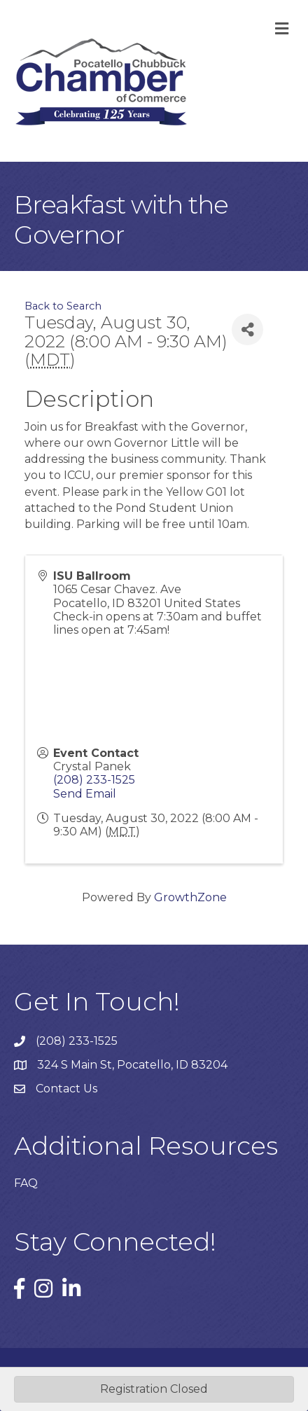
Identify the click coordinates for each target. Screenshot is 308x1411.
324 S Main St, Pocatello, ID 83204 (132, 1064)
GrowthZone (190, 897)
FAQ (26, 1183)
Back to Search (63, 306)
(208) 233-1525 (94, 779)
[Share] (247, 329)
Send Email (84, 793)
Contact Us (66, 1088)
